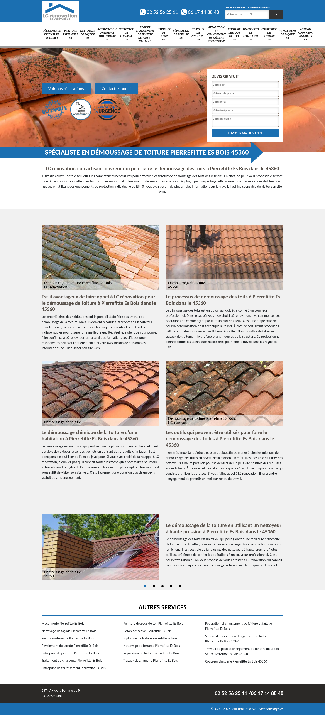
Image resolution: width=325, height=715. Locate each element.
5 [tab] (180, 586)
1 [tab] (145, 586)
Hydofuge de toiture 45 (163, 34)
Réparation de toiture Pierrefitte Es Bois (151, 653)
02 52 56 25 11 (159, 12)
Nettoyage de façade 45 (87, 34)
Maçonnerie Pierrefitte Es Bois (63, 623)
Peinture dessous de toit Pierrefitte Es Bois (153, 623)
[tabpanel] (162, 547)
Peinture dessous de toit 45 (234, 34)
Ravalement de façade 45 (287, 34)
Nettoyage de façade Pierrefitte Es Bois (69, 631)
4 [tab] (171, 586)
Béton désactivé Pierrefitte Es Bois (147, 631)
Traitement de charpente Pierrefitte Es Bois (72, 660)
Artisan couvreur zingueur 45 (305, 34)
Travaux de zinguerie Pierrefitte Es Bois (150, 660)
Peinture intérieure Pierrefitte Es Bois (68, 638)
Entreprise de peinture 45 (269, 34)
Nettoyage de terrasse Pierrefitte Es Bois (151, 646)
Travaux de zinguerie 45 (198, 34)
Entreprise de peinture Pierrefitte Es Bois (70, 653)
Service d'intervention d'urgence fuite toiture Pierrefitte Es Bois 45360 (237, 638)
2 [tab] (154, 586)
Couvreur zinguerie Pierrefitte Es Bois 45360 (236, 661)
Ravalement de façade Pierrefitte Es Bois (70, 646)
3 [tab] (162, 586)
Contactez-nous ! (117, 88)
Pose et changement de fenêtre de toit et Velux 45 (145, 34)
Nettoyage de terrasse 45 (126, 34)
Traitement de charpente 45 (251, 34)
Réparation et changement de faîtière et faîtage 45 (216, 34)
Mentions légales (271, 709)
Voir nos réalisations (66, 88)
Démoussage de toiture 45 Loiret (52, 34)
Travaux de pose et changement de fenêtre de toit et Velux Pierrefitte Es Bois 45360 (242, 651)
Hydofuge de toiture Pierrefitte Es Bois (150, 638)
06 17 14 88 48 (200, 12)
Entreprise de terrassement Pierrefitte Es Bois (74, 668)
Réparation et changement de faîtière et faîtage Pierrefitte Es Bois (238, 626)
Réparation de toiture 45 (181, 34)
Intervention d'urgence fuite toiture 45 (107, 34)
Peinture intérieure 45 (70, 34)
